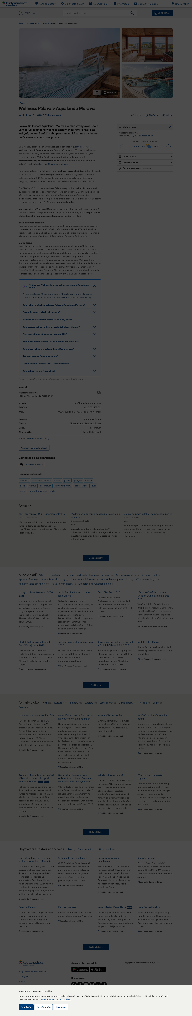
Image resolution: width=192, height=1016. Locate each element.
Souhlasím (26, 1007)
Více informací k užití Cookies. (56, 999)
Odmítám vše (44, 1007)
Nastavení (61, 1007)
